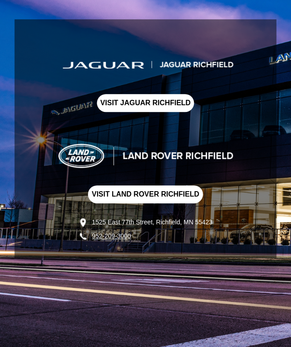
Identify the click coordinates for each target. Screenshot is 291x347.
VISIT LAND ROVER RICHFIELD (145, 194)
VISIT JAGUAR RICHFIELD (145, 103)
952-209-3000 (111, 236)
